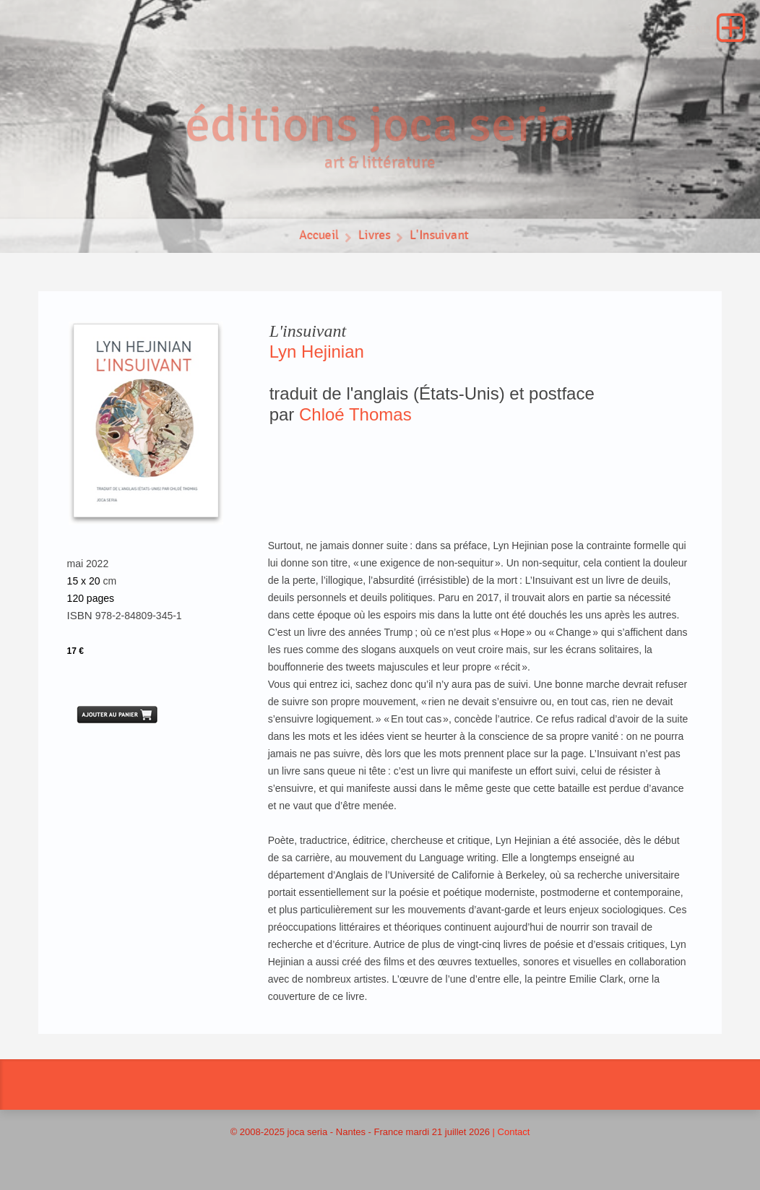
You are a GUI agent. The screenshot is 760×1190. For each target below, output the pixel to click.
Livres (374, 238)
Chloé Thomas (355, 414)
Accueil (317, 238)
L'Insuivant (440, 238)
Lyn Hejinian (316, 351)
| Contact (511, 1131)
